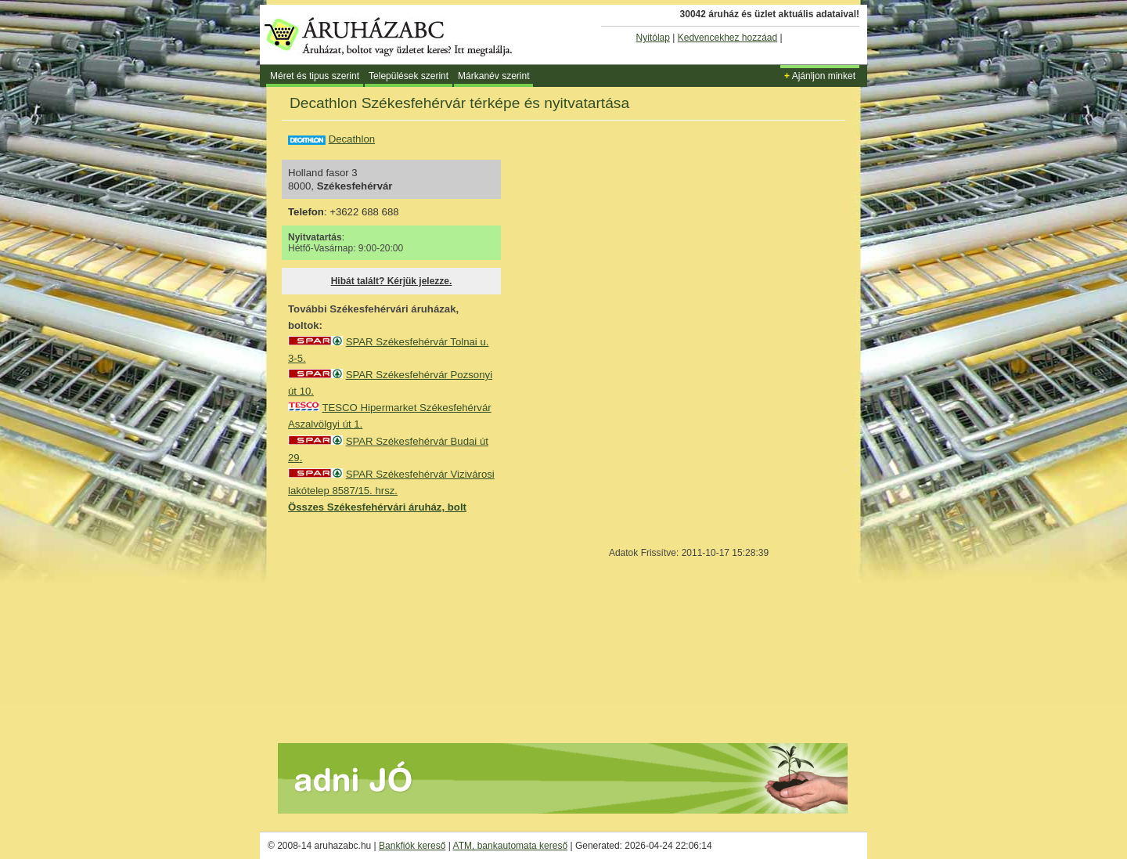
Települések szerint (408, 75)
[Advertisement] (405, 627)
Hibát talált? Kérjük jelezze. (391, 281)
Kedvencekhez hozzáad (727, 37)
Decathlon (352, 139)
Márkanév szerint (493, 75)
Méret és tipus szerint (314, 75)
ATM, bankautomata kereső (510, 845)
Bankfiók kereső (412, 845)
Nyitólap (653, 37)
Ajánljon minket (819, 75)
